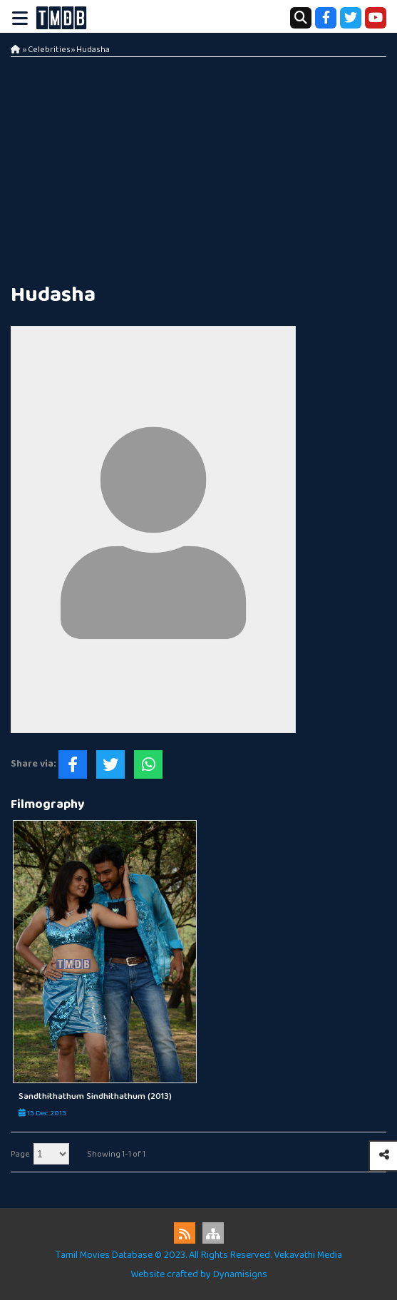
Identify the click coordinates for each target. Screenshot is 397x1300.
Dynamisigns (240, 1274)
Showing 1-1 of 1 (116, 1154)
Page (20, 1154)
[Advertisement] (198, 164)
